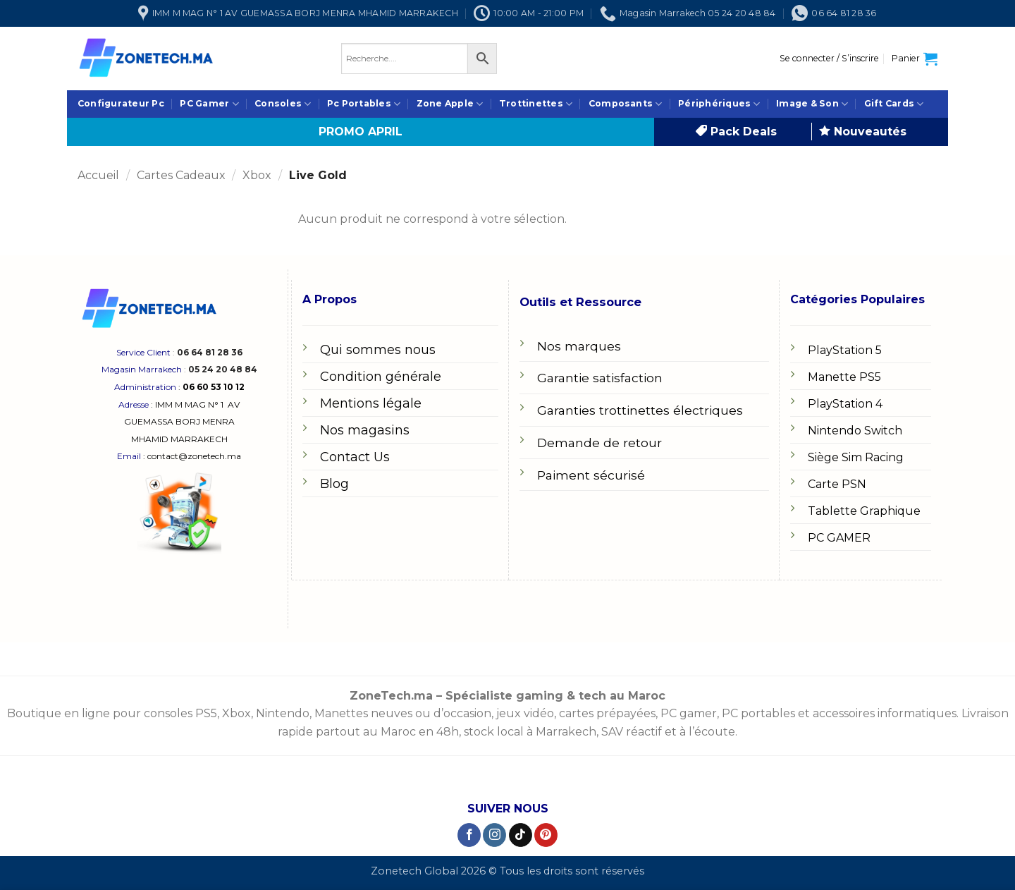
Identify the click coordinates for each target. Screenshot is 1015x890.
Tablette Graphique (864, 511)
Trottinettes (535, 104)
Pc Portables (363, 104)
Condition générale (380, 376)
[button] (829, 58)
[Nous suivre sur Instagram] (494, 835)
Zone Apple (450, 104)
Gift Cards (894, 104)
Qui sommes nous (378, 350)
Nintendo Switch (855, 430)
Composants (626, 104)
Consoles (282, 104)
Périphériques (719, 104)
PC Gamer (209, 104)
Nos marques (579, 346)
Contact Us (355, 457)
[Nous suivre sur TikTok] (520, 835)
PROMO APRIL (360, 131)
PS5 (206, 713)
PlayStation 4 (845, 403)
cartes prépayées (606, 713)
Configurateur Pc (121, 103)
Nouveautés (862, 131)
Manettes (341, 713)
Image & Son (812, 104)
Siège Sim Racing (856, 457)
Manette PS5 (844, 377)
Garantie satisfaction (600, 377)
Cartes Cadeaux (181, 175)
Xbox (256, 175)
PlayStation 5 (845, 350)
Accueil (98, 175)
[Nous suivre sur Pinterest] (546, 835)
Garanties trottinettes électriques (640, 410)
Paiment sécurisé (591, 475)
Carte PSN (837, 484)
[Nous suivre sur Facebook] (469, 835)
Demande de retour (599, 442)
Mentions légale (371, 403)
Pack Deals (736, 131)
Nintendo (282, 713)
